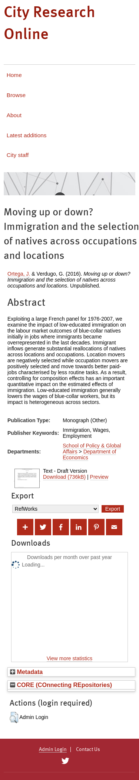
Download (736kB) (64, 477)
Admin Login (53, 749)
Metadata (26, 671)
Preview (99, 477)
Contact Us (88, 749)
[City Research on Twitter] (65, 761)
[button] (14, 717)
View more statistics (69, 658)
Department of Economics (89, 454)
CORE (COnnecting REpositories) (61, 684)
